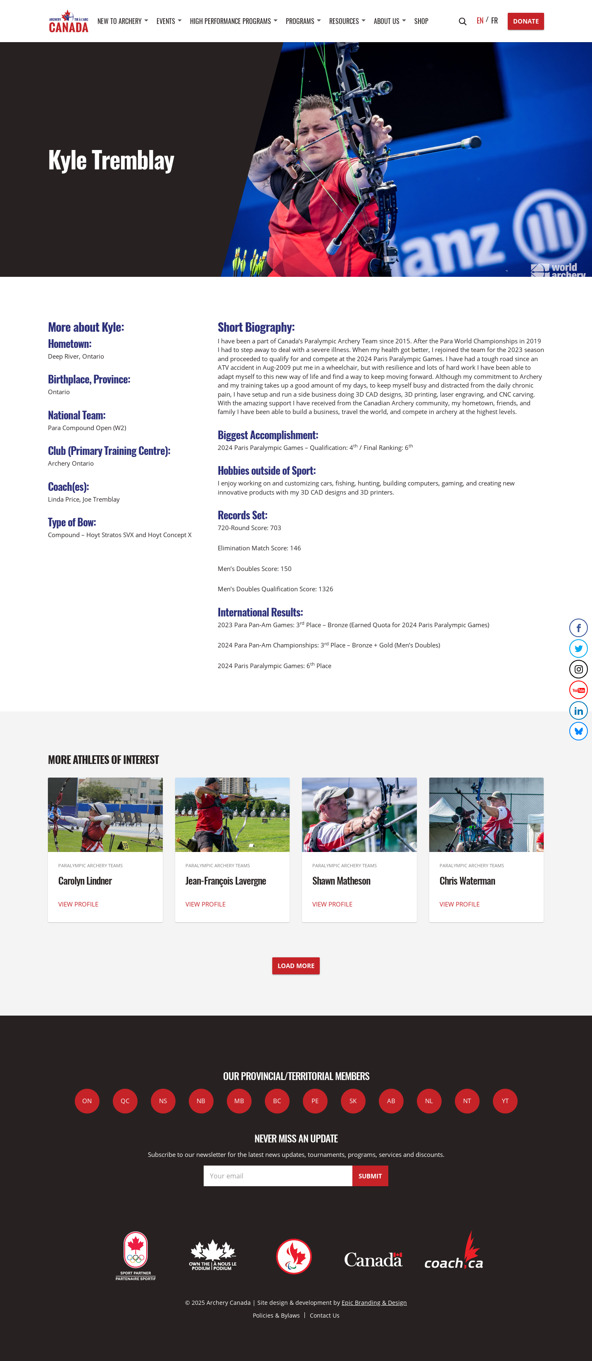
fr (494, 20)
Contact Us (325, 1315)
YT (505, 1101)
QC (125, 1101)
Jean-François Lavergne (225, 880)
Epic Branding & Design (374, 1302)
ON (87, 1101)
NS (163, 1101)
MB (239, 1101)
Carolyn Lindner (85, 880)
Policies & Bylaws (276, 1315)
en (480, 20)
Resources (344, 21)
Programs (300, 21)
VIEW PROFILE (78, 904)
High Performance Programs (230, 21)
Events (166, 21)
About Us (386, 21)
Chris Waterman (467, 880)
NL (429, 1101)
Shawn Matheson (341, 880)
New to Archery (119, 21)
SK (353, 1101)
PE (315, 1101)
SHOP (421, 21)
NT (467, 1101)
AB (391, 1101)
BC (277, 1101)
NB (201, 1101)
